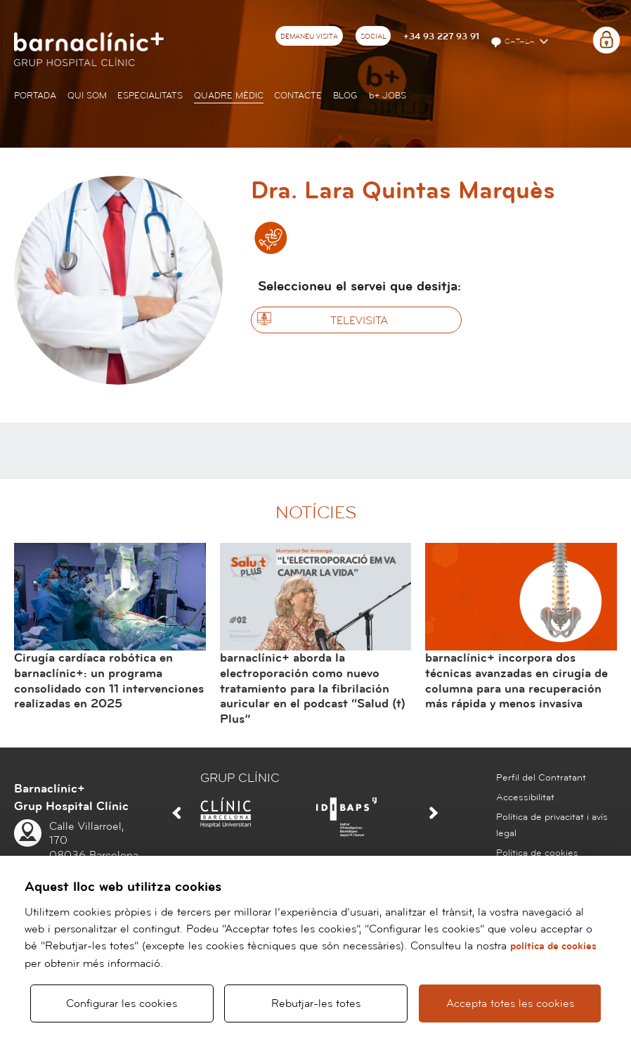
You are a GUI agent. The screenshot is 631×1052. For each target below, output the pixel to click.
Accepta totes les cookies (510, 997)
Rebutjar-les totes (315, 997)
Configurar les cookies (121, 997)
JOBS (387, 95)
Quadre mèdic (229, 95)
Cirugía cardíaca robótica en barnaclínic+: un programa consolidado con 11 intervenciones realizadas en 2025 (109, 681)
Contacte (298, 95)
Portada (35, 95)
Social (373, 36)
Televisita (359, 321)
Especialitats (150, 95)
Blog (345, 95)
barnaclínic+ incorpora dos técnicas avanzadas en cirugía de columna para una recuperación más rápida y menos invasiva (516, 681)
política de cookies (553, 933)
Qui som (87, 95)
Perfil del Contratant (541, 777)
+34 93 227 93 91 (441, 36)
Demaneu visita (309, 36)
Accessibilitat (525, 797)
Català (513, 42)
